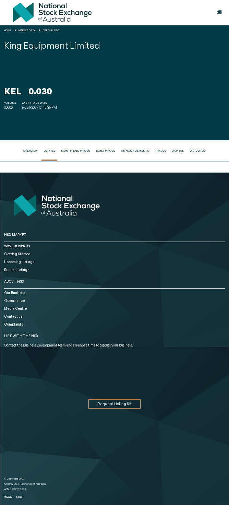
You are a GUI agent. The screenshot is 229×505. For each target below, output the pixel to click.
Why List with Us (17, 246)
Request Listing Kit (114, 403)
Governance (14, 300)
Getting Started (17, 254)
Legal (19, 496)
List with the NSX (21, 336)
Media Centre (15, 308)
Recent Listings (16, 270)
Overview (30, 150)
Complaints (13, 324)
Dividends (198, 150)
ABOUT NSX (14, 281)
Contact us (13, 316)
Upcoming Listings (19, 262)
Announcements (135, 150)
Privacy (8, 496)
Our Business (14, 293)
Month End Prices (75, 150)
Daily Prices (105, 150)
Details (50, 150)
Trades (160, 150)
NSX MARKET (15, 235)
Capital (178, 150)
